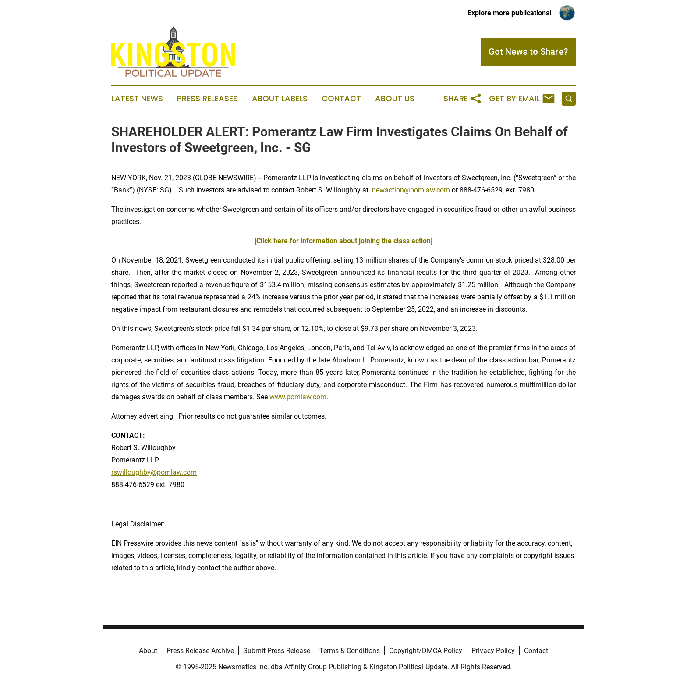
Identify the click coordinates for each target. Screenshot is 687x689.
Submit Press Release (276, 650)
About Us (394, 98)
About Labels (280, 98)
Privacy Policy (493, 650)
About (148, 650)
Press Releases (207, 98)
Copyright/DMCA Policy (425, 650)
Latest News (137, 98)
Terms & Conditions (349, 650)
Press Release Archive (200, 650)
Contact (341, 98)
